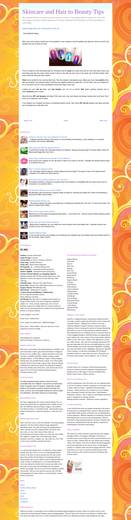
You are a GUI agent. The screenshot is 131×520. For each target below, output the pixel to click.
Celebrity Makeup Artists (37, 233)
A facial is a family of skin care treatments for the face (48, 137)
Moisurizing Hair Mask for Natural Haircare (44, 148)
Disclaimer (24, 499)
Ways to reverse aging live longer (41, 169)
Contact (23, 493)
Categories (24, 502)
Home (66, 121)
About (22, 490)
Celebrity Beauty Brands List (39, 201)
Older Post (103, 121)
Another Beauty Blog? (28, 488)
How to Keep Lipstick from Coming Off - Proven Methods (49, 158)
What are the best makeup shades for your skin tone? (48, 180)
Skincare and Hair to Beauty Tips (63, 11)
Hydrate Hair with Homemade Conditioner (44, 222)
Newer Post (28, 121)
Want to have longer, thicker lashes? (42, 211)
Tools (22, 496)
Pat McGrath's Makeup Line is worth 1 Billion (45, 190)
